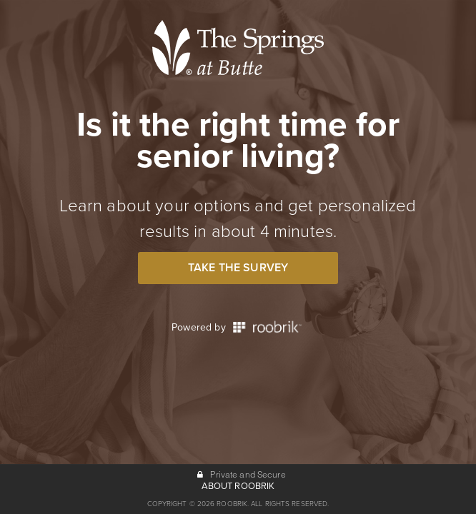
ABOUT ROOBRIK (238, 486)
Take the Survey (238, 268)
